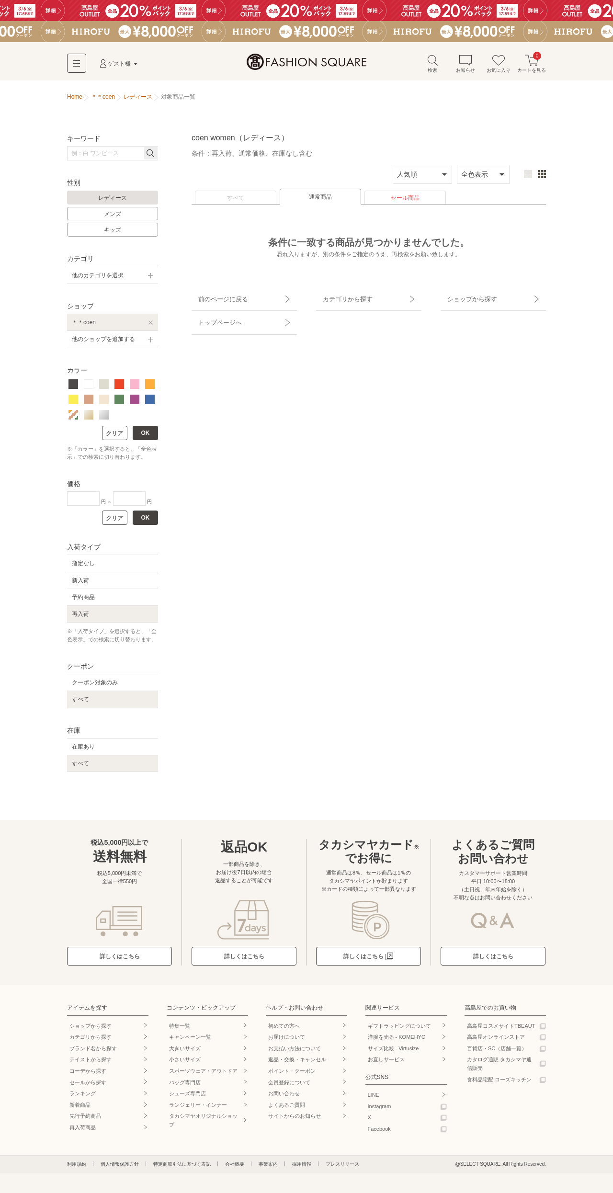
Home (74, 99)
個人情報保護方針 (120, 1166)
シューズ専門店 (187, 1096)
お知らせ (465, 66)
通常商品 (320, 199)
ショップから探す (466, 298)
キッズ (112, 232)
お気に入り (499, 66)
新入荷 (80, 583)
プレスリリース (342, 1166)
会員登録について (289, 1085)
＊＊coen (84, 325)
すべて (235, 200)
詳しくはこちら (120, 959)
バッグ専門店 (185, 1085)
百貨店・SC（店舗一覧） (497, 1051)
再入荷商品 (82, 1130)
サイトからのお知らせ (294, 1119)
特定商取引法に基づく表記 (182, 1166)
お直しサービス (386, 1062)
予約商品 (83, 600)
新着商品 (80, 1108)
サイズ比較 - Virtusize (393, 1051)
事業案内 (268, 1166)
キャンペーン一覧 (190, 1040)
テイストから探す (90, 1062)
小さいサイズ (185, 1062)
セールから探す (87, 1085)
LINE (373, 1098)
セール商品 (405, 200)
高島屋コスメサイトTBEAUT (501, 1028)
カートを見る (531, 66)
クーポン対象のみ (95, 685)
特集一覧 (179, 1028)
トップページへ (214, 315)
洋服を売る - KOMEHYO (397, 1040)
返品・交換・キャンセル (297, 1062)
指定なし (83, 566)
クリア (114, 436)
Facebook (379, 1132)
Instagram (379, 1109)
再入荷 (80, 617)
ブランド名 (93, 1051)
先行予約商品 (85, 1119)
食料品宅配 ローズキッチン (499, 1082)
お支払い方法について (294, 1051)
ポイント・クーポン (292, 1074)
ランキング (82, 1096)
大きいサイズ (185, 1051)
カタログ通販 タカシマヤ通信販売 (499, 1066)
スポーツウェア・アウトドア (203, 1074)
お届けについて (286, 1040)
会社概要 (234, 1166)
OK (145, 435)
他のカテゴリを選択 (98, 278)
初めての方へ (284, 1028)
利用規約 (76, 1166)
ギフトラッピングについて (399, 1028)
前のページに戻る (217, 298)
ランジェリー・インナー (198, 1108)
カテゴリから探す (341, 298)
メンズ (112, 217)
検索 (432, 66)
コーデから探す (87, 1074)
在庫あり (83, 749)
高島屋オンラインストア (496, 1040)
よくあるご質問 (286, 1108)
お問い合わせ (284, 1096)
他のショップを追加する (103, 342)
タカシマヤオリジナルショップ (203, 1123)
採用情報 (301, 1166)
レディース (112, 200)
